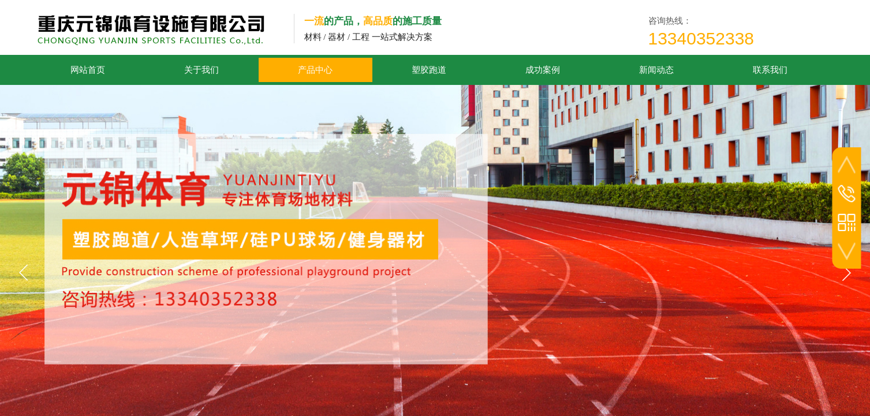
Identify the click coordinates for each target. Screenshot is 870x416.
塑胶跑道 (429, 70)
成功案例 (542, 70)
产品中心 (315, 70)
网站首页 (87, 70)
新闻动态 (656, 70)
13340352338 (701, 38)
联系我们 (770, 70)
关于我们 (201, 70)
